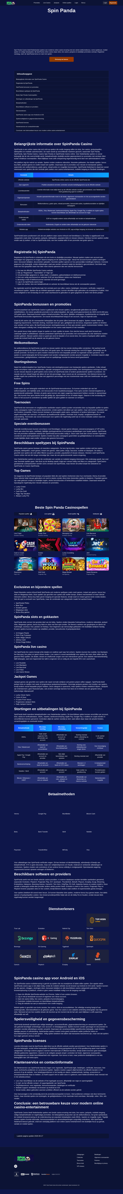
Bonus (83, 3)
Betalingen (97, 1159)
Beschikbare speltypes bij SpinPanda (29, 92)
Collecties (80, 1162)
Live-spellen (49, 518)
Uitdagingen (80, 1159)
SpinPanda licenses (23, 126)
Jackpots (56, 3)
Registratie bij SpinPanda (25, 84)
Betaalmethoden (22, 105)
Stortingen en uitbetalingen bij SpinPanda (31, 100)
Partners (97, 1165)
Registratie (113, 3)
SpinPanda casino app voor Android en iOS (31, 117)
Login (76, 3)
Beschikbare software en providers (28, 109)
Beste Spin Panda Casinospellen (28, 96)
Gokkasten (97, 518)
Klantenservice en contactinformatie (29, 130)
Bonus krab (80, 1168)
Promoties (37, 3)
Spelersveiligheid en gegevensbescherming (32, 122)
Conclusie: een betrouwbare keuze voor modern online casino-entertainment (43, 134)
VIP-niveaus (80, 1171)
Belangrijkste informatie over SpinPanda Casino (33, 79)
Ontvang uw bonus (61, 59)
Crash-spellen (73, 518)
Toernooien (80, 1165)
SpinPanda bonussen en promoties (29, 88)
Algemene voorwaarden (101, 1162)
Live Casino (46, 3)
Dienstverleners (22, 113)
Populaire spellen (25, 518)
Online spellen (67, 3)
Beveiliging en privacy (101, 1168)
